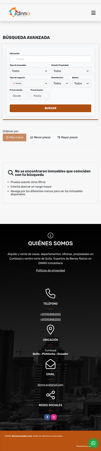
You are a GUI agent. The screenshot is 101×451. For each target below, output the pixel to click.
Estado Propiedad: (60, 65)
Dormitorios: (57, 78)
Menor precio (40, 137)
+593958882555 (50, 314)
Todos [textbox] (16, 71)
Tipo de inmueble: (18, 65)
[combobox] (30, 71)
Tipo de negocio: (17, 78)
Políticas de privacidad (50, 270)
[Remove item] (14, 83)
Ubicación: (15, 53)
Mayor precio (67, 137)
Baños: (75, 78)
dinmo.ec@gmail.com (50, 384)
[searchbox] (13, 89)
